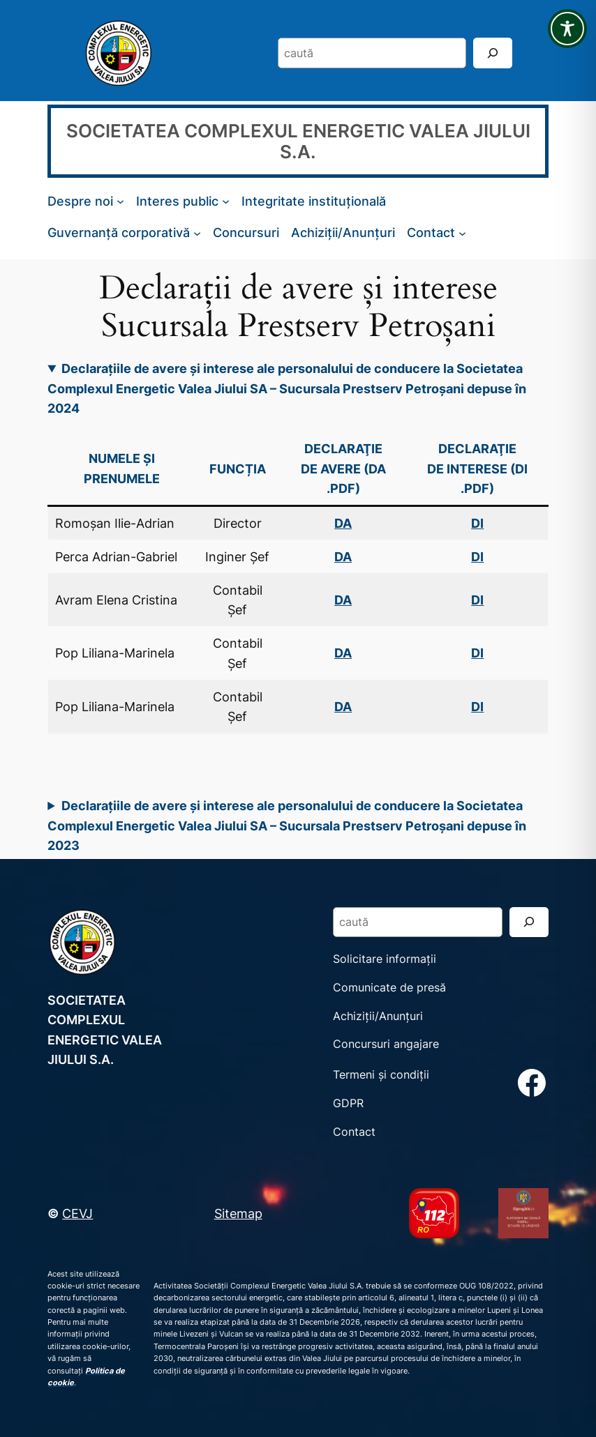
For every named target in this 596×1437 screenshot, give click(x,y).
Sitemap (238, 1213)
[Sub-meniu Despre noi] (120, 201)
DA (343, 556)
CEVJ (77, 1213)
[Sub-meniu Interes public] (226, 201)
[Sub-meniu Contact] (462, 232)
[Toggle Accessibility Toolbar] (567, 28)
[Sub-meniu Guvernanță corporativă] (197, 232)
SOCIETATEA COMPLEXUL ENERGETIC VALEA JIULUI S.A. (298, 140)
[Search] (492, 53)
